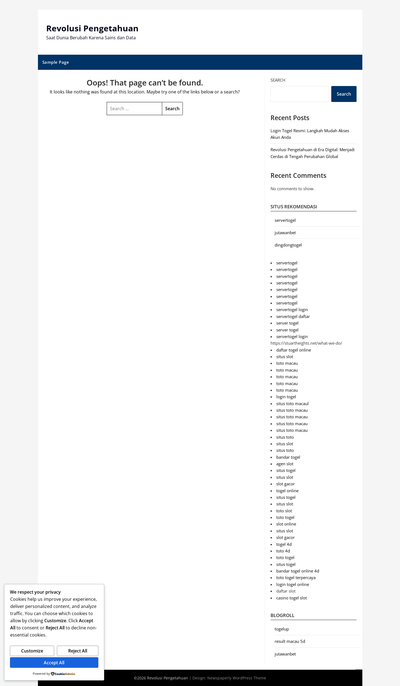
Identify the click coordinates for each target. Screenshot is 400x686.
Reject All (77, 651)
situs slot (284, 356)
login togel (286, 396)
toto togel (285, 517)
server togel (287, 323)
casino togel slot (291, 597)
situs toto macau (292, 410)
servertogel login (292, 309)
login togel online (292, 584)
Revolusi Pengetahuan (92, 28)
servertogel (285, 220)
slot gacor (285, 483)
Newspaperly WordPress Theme (236, 678)
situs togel (286, 470)
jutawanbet (285, 232)
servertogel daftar (293, 316)
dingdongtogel (288, 245)
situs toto (285, 436)
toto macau (287, 363)
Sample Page (55, 62)
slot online (286, 524)
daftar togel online (293, 349)
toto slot (284, 510)
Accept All (54, 663)
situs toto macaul (292, 403)
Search (278, 79)
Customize (32, 651)
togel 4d (284, 544)
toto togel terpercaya (296, 577)
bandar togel (288, 457)
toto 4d (283, 551)
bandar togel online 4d (297, 571)
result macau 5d (290, 641)
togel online (287, 490)
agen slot (284, 463)
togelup (282, 629)
